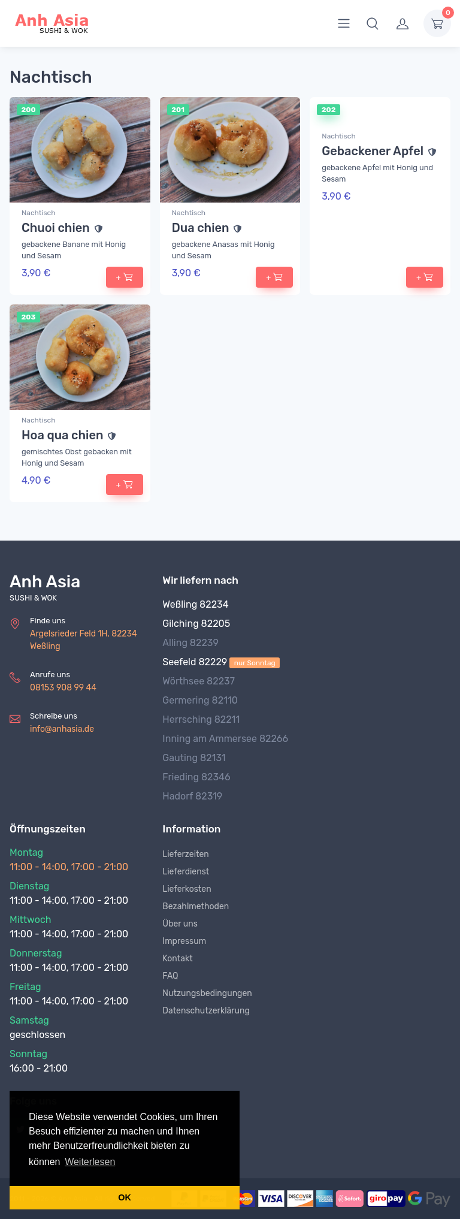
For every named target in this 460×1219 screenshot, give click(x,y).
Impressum (184, 941)
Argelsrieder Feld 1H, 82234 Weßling (83, 640)
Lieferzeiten (185, 854)
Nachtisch (38, 213)
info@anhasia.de (62, 729)
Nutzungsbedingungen (207, 993)
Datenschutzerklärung (206, 1011)
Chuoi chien (56, 228)
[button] (372, 23)
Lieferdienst (185, 872)
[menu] (344, 23)
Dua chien (200, 228)
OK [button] (124, 1197)
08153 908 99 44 (63, 688)
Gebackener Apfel (372, 151)
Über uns (179, 924)
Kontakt (177, 959)
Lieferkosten (186, 889)
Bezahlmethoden (195, 906)
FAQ (170, 976)
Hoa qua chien (62, 435)
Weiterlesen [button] (90, 1162)
